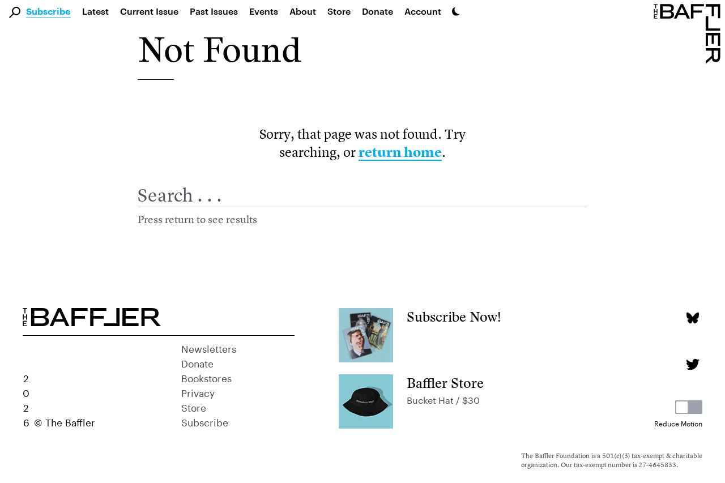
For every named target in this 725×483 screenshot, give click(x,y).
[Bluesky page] (692, 318)
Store (193, 406)
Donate (377, 11)
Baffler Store (445, 383)
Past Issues (214, 11)
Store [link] (339, 11)
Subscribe (48, 11)
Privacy (198, 391)
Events (263, 11)
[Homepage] (689, 33)
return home (400, 152)
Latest (95, 11)
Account (422, 11)
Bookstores (206, 377)
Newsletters (208, 347)
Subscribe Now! (454, 316)
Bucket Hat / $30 (443, 399)
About (302, 11)
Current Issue (149, 11)
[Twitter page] (692, 364)
